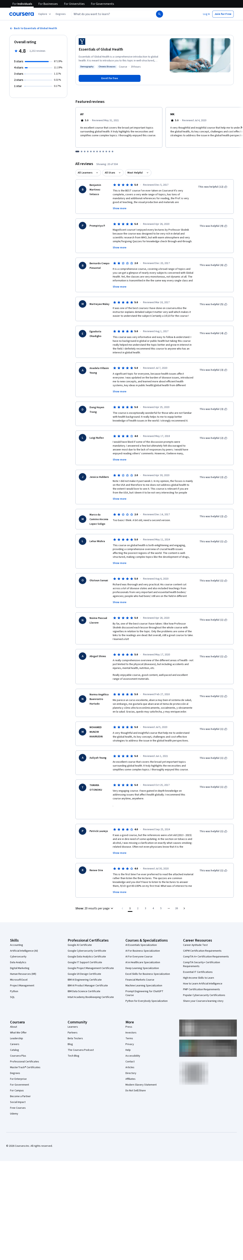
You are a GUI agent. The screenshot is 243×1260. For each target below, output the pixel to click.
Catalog (14, 1045)
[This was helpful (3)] (213, 370)
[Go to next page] (184, 903)
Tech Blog (73, 1051)
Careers (14, 1039)
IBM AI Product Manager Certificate (88, 980)
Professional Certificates (24, 1056)
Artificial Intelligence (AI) (24, 946)
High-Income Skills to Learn (198, 973)
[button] (60, 14)
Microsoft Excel (18, 975)
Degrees (15, 1068)
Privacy (129, 1039)
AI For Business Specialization (142, 946)
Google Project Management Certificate (91, 963)
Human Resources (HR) (23, 969)
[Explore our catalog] (45, 14)
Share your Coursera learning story (203, 996)
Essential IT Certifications (198, 967)
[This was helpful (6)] (213, 265)
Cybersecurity (18, 951)
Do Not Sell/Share (135, 1085)
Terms (129, 1033)
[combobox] (109, 14)
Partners (73, 1027)
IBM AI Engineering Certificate (85, 975)
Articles (129, 1062)
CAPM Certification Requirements (202, 946)
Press (128, 1022)
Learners (73, 1022)
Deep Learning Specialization (142, 963)
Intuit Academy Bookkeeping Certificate (91, 992)
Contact (130, 1056)
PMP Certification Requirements (201, 984)
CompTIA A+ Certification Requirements (206, 951)
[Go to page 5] (161, 903)
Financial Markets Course (139, 975)
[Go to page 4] (153, 903)
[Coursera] (21, 14)
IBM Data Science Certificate (84, 986)
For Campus (17, 1085)
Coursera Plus (18, 1051)
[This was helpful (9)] (213, 226)
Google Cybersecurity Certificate (87, 946)
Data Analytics (18, 957)
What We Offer (18, 1027)
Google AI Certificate (80, 940)
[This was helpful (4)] (213, 333)
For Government (19, 1079)
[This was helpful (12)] (212, 187)
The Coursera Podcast (81, 1045)
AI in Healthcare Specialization (142, 957)
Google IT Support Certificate (85, 957)
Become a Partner (20, 1091)
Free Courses (18, 1103)
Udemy (14, 1108)
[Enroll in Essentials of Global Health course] (110, 78)
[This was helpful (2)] (213, 438)
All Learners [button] (85, 173)
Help (128, 1045)
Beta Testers (75, 1033)
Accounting (16, 940)
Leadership (16, 1033)
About (13, 1022)
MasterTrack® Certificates (25, 1062)
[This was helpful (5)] (213, 304)
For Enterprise (18, 1074)
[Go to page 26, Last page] (176, 903)
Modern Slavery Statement (141, 1079)
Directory (130, 1068)
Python (14, 986)
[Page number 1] (130, 903)
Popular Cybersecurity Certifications (204, 990)
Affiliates (130, 1074)
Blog (70, 1039)
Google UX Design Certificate (84, 969)
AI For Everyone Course (139, 951)
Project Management (22, 980)
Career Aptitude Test (195, 940)
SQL (12, 992)
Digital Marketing (19, 963)
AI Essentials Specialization (141, 940)
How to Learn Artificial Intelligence (202, 978)
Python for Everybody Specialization (146, 996)
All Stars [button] (110, 173)
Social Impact (18, 1097)
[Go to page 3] (145, 903)
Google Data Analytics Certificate (87, 951)
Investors (130, 1027)
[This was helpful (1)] (213, 541)
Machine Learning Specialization (143, 980)
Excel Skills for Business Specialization (147, 969)
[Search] (159, 14)
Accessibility (132, 1051)
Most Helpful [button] (135, 173)
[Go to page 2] (137, 903)
